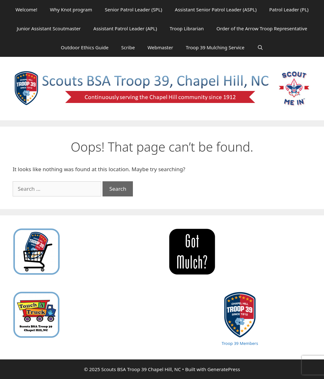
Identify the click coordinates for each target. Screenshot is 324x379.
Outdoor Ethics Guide (85, 47)
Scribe (128, 47)
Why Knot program (71, 9)
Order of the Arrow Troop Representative (261, 28)
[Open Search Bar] (260, 47)
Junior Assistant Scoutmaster (49, 28)
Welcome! (26, 9)
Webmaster (160, 47)
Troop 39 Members (239, 343)
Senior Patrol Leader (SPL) (133, 9)
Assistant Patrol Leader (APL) (125, 28)
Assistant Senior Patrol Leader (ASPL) (216, 9)
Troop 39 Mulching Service (215, 47)
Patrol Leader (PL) (288, 9)
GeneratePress (223, 369)
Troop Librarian (187, 28)
